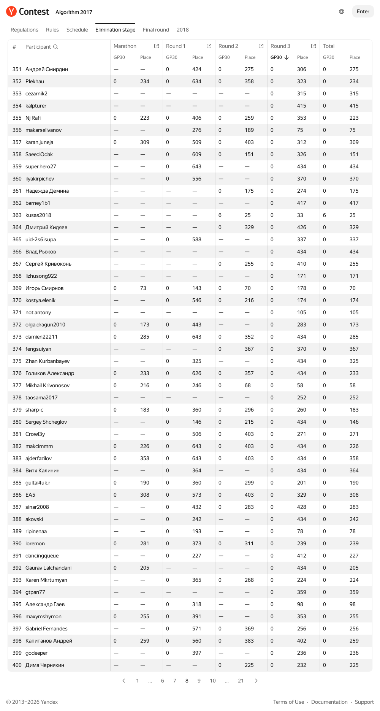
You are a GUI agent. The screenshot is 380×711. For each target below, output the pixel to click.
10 (213, 681)
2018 (183, 30)
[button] (42, 47)
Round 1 (179, 46)
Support (364, 702)
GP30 (123, 57)
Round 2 (232, 46)
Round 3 (284, 46)
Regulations (24, 30)
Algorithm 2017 (73, 12)
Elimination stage (115, 30)
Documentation (329, 702)
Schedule (77, 30)
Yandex (49, 702)
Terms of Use (288, 702)
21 (241, 681)
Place (149, 57)
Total (332, 46)
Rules (52, 30)
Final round (156, 30)
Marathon (129, 46)
